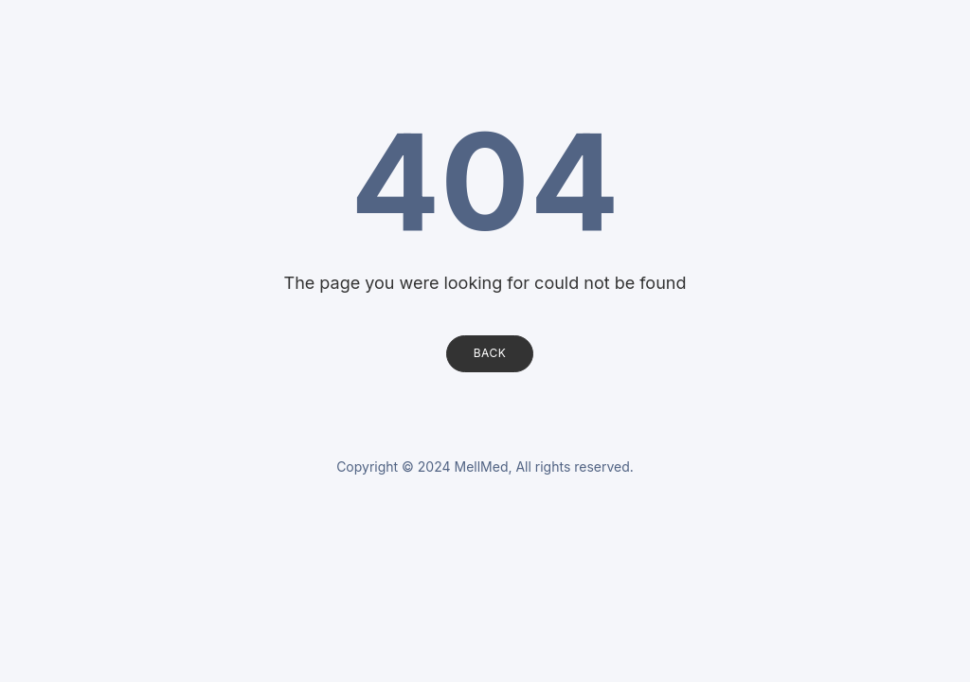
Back (490, 353)
